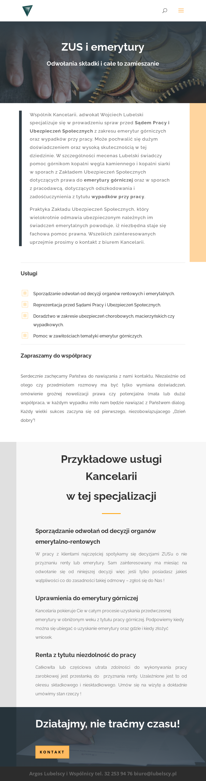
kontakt (52, 751)
